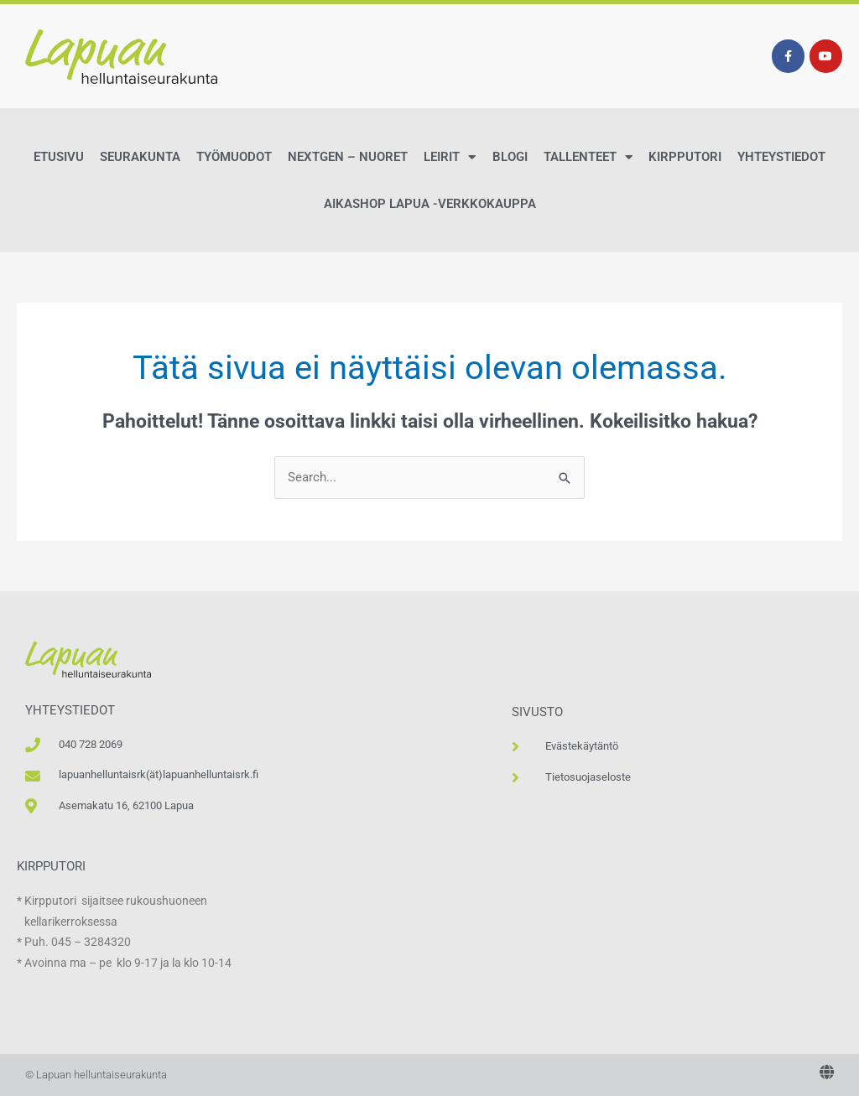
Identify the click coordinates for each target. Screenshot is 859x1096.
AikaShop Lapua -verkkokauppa (430, 203)
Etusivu (59, 156)
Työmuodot (234, 156)
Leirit (450, 157)
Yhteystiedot (781, 156)
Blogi (510, 156)
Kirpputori (684, 156)
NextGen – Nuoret (348, 156)
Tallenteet (588, 157)
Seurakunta (140, 156)
